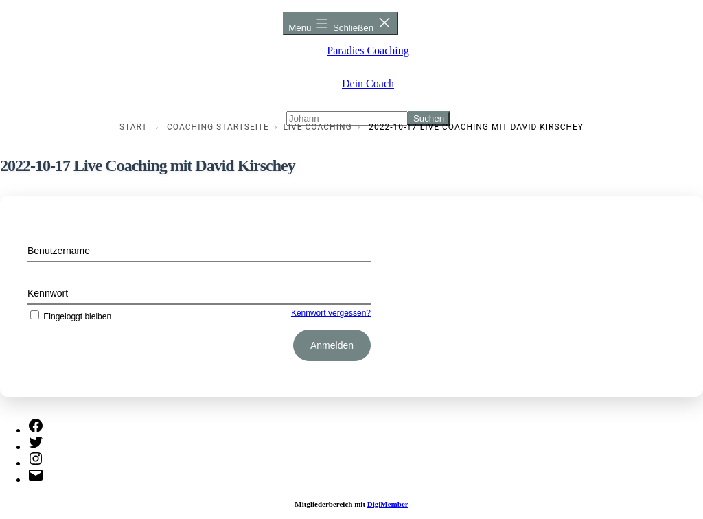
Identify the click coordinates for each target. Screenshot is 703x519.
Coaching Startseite (218, 127)
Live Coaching (317, 127)
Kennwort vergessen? (331, 313)
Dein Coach (368, 83)
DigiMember (387, 504)
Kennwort (47, 293)
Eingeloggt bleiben (69, 316)
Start (133, 127)
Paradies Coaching (368, 50)
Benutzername (58, 250)
